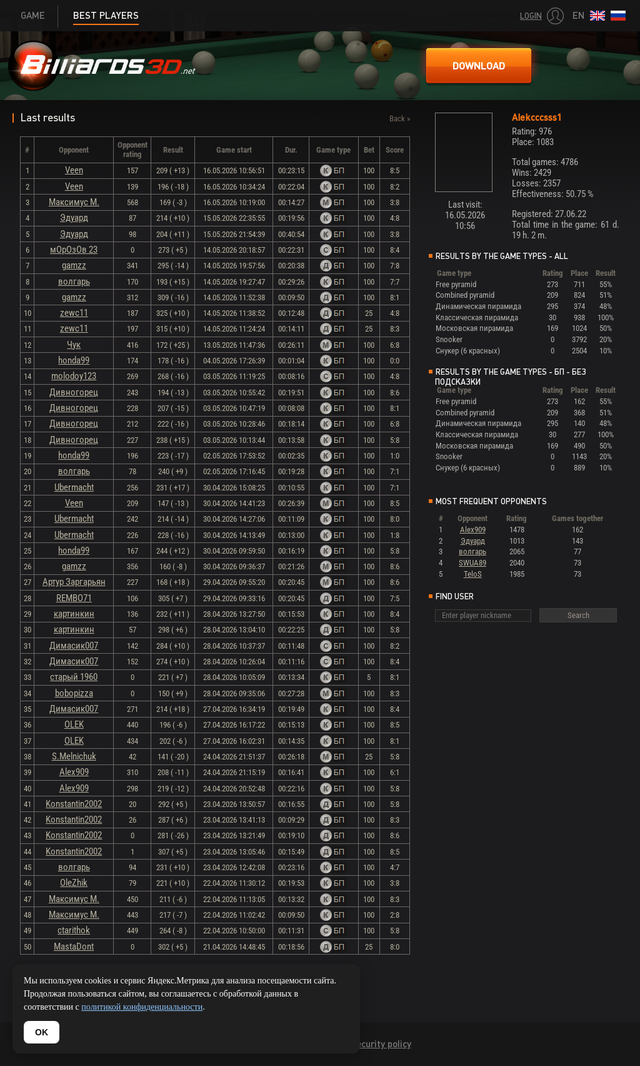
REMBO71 (74, 598)
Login (531, 16)
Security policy (381, 1043)
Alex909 (74, 772)
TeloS (473, 574)
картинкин (74, 613)
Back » (399, 118)
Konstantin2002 (74, 804)
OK (41, 1032)
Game (33, 15)
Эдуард (74, 217)
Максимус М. (74, 202)
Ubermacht (74, 487)
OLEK (74, 724)
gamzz (74, 265)
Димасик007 (73, 645)
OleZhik (74, 882)
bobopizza (74, 693)
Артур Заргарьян (74, 581)
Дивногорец (73, 392)
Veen (74, 170)
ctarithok (74, 930)
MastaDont (74, 946)
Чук (74, 344)
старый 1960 (74, 677)
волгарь (74, 281)
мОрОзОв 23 (74, 249)
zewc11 (74, 312)
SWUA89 (472, 562)
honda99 (73, 360)
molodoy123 (73, 376)
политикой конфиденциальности (141, 1007)
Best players (106, 15)
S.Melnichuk (74, 756)
